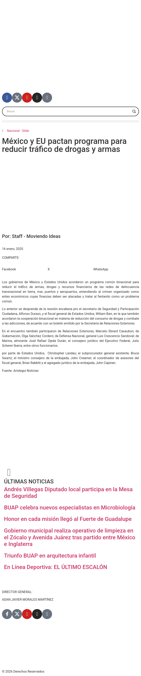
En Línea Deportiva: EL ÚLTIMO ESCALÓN (55, 567)
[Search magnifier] (134, 111)
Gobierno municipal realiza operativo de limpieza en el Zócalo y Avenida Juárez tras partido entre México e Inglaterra (69, 537)
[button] (70, 121)
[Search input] (68, 111)
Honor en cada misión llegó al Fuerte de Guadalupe (68, 519)
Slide (25, 131)
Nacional (13, 131)
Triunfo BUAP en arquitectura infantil (50, 555)
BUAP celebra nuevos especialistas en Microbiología (69, 507)
